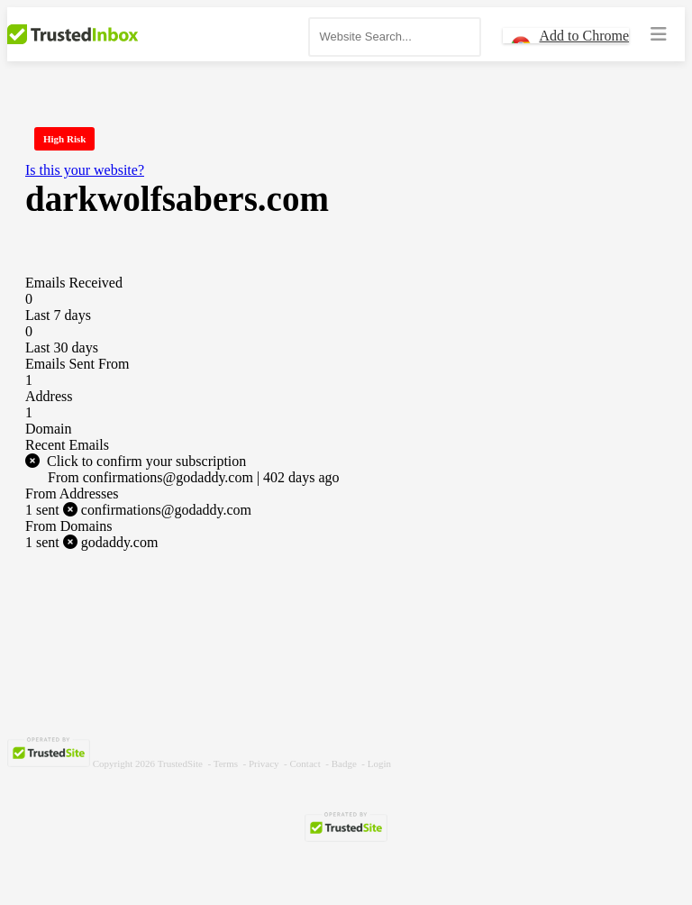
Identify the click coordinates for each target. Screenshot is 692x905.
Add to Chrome (584, 35)
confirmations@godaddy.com (138, 509)
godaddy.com (91, 542)
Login (379, 763)
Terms (226, 763)
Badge (344, 763)
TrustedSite (180, 763)
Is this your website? (84, 170)
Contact (305, 763)
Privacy (264, 763)
